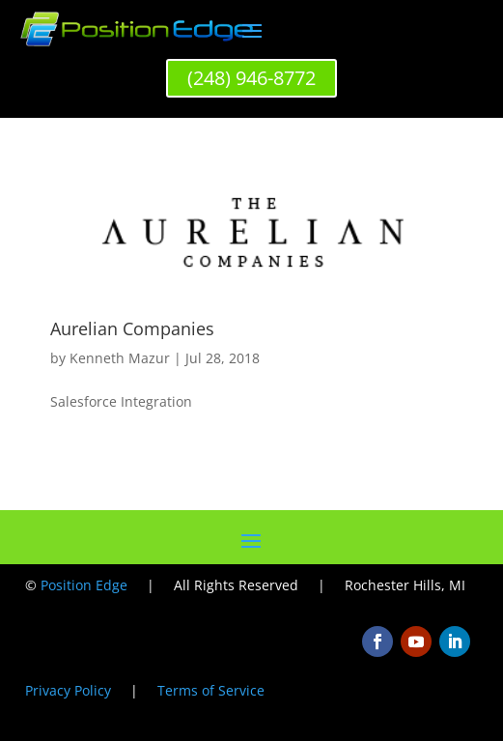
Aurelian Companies (132, 328)
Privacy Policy (68, 690)
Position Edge (84, 585)
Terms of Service (211, 690)
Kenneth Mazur (120, 358)
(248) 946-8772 (251, 78)
